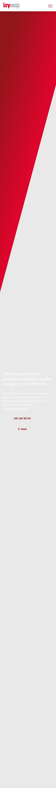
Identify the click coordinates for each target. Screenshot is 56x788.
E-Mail (22, 429)
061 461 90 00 (22, 418)
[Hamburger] (50, 6)
